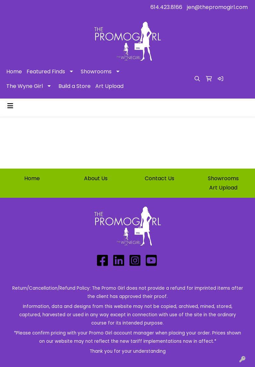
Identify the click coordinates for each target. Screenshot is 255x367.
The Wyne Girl (24, 86)
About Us (96, 178)
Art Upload (109, 86)
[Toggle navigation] (10, 105)
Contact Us (159, 178)
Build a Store (74, 86)
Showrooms (96, 71)
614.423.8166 (166, 7)
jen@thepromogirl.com (217, 7)
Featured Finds (46, 71)
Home (14, 71)
